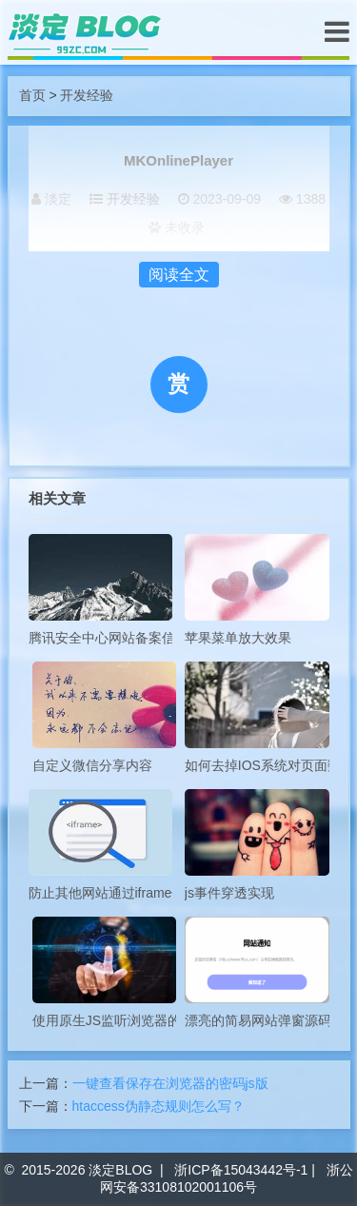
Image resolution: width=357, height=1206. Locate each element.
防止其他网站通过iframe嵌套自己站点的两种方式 (101, 844)
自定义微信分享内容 (104, 717)
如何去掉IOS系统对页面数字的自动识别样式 (257, 717)
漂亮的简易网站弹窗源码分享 (257, 972)
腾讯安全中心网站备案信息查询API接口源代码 (101, 589)
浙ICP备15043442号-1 (240, 1169)
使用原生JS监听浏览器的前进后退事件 (104, 972)
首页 (32, 95)
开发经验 (86, 95)
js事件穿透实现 (257, 844)
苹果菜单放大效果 (257, 589)
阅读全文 (179, 275)
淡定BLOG (120, 1169)
